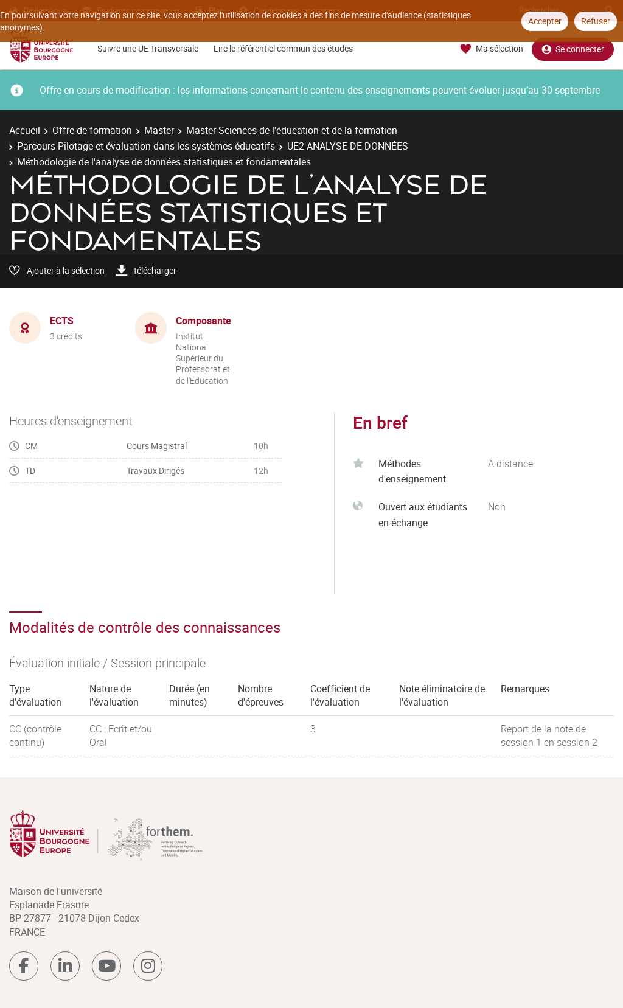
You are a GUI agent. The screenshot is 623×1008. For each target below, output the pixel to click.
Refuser (595, 21)
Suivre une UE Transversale (147, 48)
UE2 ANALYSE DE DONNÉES (347, 146)
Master (159, 130)
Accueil (24, 130)
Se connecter (572, 49)
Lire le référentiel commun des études (283, 48)
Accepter (545, 21)
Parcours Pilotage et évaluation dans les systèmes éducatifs (146, 146)
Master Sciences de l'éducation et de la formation (291, 130)
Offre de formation (92, 130)
